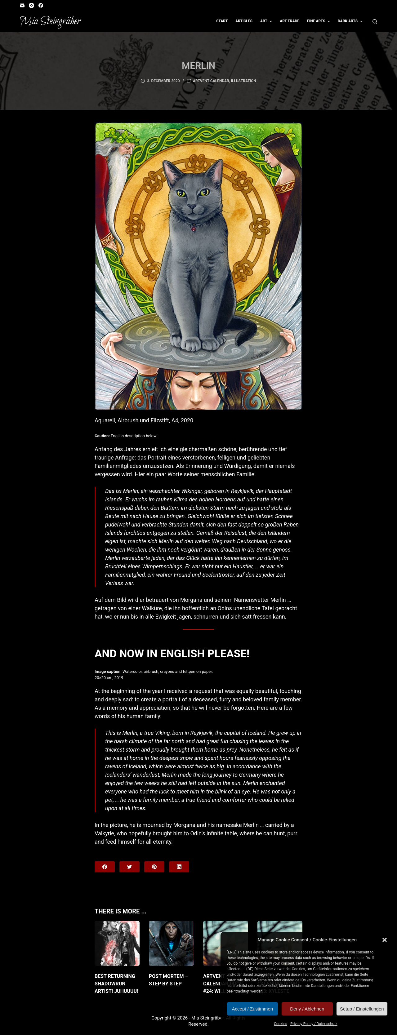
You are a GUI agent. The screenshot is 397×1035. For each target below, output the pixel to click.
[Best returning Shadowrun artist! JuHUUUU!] (117, 943)
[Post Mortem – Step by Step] (171, 943)
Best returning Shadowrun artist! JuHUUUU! (116, 983)
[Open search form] (374, 21)
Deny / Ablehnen (307, 1008)
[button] (384, 940)
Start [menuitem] (222, 21)
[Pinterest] (154, 866)
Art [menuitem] (267, 21)
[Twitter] (129, 866)
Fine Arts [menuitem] (319, 21)
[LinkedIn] (179, 866)
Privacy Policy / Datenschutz (313, 1024)
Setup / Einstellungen (362, 1008)
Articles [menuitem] (243, 21)
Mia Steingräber (50, 21)
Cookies (280, 1024)
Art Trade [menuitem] (289, 21)
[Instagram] (31, 5)
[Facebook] (40, 5)
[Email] (22, 5)
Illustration (243, 81)
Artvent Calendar (211, 81)
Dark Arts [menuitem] (351, 21)
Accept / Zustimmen (252, 1008)
